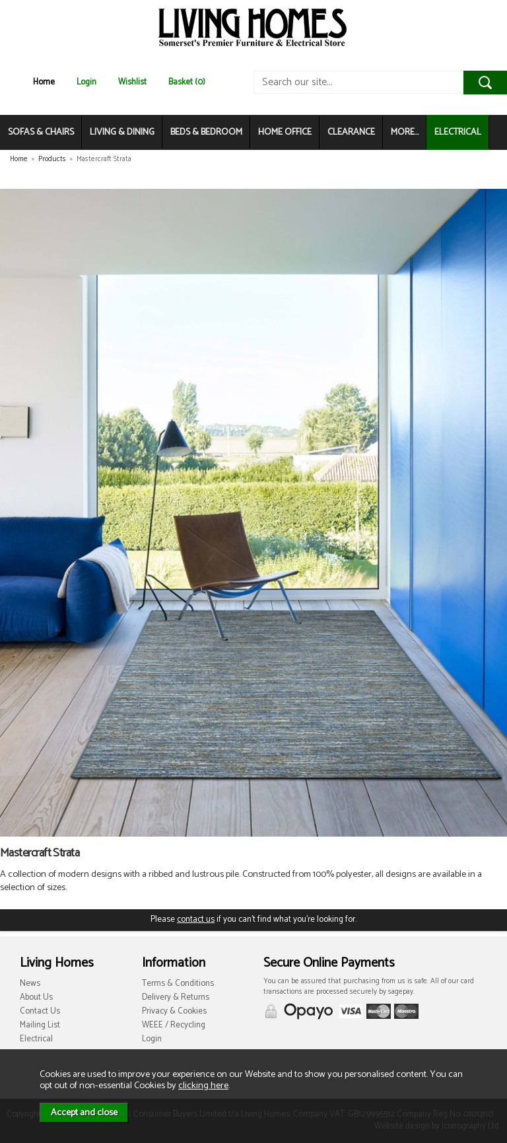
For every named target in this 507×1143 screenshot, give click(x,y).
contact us (196, 919)
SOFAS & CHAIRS (41, 132)
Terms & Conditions (178, 983)
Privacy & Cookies (174, 1011)
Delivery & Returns (175, 997)
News (30, 983)
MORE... (405, 132)
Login (86, 82)
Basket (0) (186, 82)
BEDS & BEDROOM (206, 132)
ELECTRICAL (457, 132)
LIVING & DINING (122, 132)
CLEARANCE (351, 132)
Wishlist (132, 82)
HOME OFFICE (285, 132)
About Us (36, 997)
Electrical (36, 1039)
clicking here (203, 1085)
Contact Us (40, 1011)
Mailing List (40, 1025)
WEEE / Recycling (173, 1025)
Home (44, 82)
